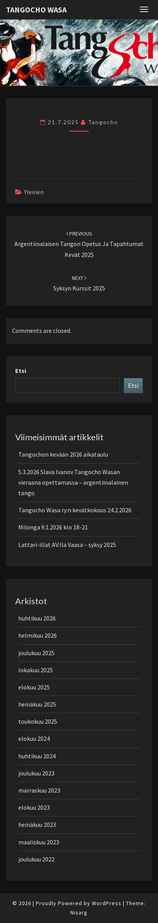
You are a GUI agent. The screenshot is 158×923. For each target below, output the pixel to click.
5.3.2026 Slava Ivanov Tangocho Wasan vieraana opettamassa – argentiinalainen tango (73, 482)
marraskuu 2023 (39, 790)
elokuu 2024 (34, 738)
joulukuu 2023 (36, 773)
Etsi (20, 370)
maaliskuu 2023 (38, 842)
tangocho (103, 122)
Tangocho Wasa (36, 9)
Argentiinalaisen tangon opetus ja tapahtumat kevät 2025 (79, 244)
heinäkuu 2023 (37, 824)
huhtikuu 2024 (37, 756)
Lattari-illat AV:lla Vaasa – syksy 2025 (67, 545)
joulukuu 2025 (36, 653)
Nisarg (79, 912)
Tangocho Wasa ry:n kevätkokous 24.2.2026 (75, 510)
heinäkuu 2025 (37, 704)
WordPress (106, 903)
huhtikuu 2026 (37, 618)
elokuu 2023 (34, 807)
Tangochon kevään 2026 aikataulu (63, 454)
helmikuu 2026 (37, 635)
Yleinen (34, 192)
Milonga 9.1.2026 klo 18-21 (53, 527)
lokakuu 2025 (35, 670)
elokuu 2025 (34, 687)
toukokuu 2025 (37, 721)
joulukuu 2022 (36, 859)
